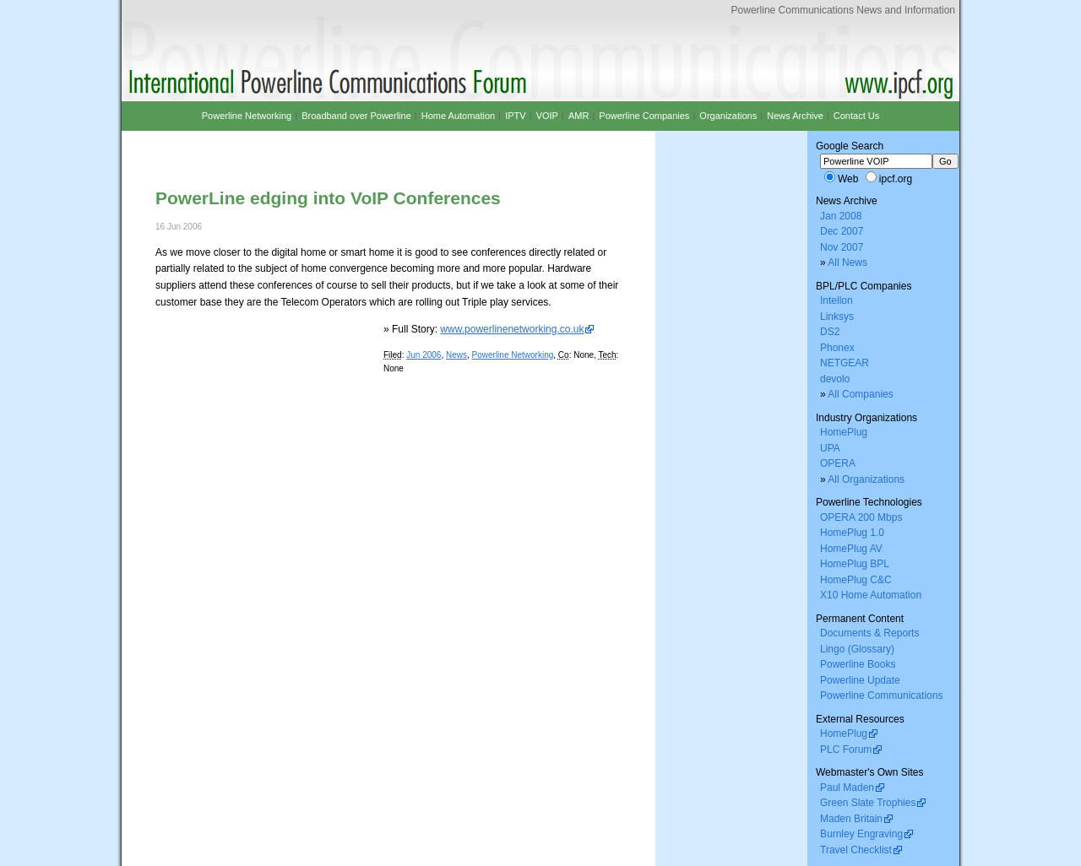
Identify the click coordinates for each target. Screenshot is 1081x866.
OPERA (838, 463)
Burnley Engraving (861, 834)
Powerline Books (857, 664)
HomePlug (843, 432)
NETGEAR (844, 363)
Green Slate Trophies (867, 803)
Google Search (849, 146)
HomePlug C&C (856, 580)
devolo (835, 379)
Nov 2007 (841, 247)
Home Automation (458, 116)
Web (848, 179)
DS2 (829, 332)
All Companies (860, 394)
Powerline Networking (513, 355)
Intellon (836, 300)
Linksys (837, 316)
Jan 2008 (840, 216)
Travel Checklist (856, 850)
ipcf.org (895, 179)
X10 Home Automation (870, 595)
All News (847, 262)
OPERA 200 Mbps (861, 517)
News (456, 355)
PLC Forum (846, 749)
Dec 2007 (841, 231)
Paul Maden (847, 787)
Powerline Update (860, 680)
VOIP (547, 116)
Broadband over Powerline (356, 116)
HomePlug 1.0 (852, 533)
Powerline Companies (644, 116)
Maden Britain (851, 819)
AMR (578, 116)
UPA (830, 448)
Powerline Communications (881, 695)
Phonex (837, 348)
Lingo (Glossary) (857, 649)
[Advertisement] (353, 145)
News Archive (795, 116)
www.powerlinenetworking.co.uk (512, 329)
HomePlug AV (851, 549)
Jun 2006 (423, 355)
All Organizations (866, 479)
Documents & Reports (869, 633)
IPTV (515, 116)
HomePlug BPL (854, 564)
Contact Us (856, 116)
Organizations (728, 116)
